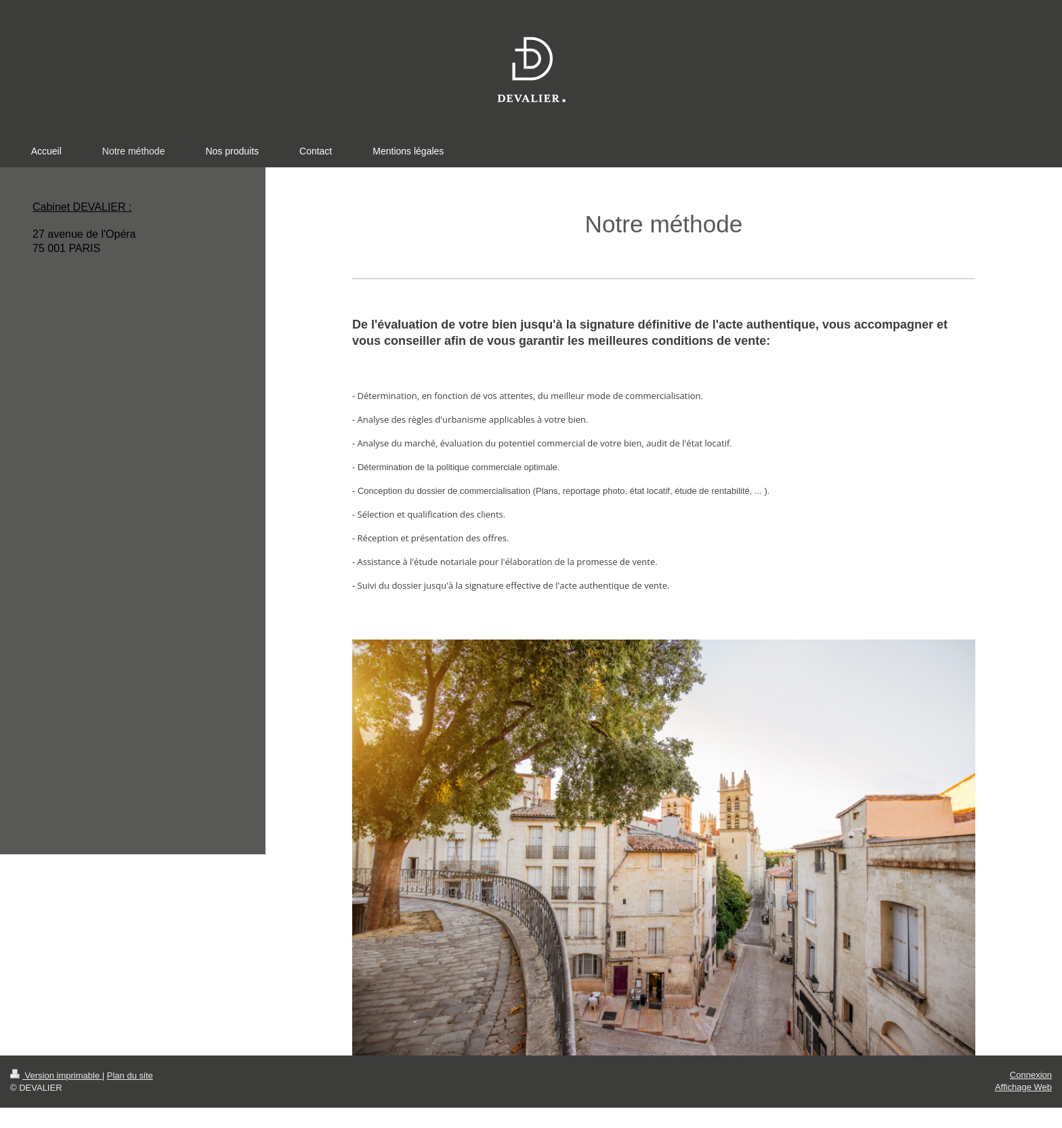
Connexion (1031, 1075)
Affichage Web (1023, 1087)
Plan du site (130, 1075)
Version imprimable (56, 1075)
